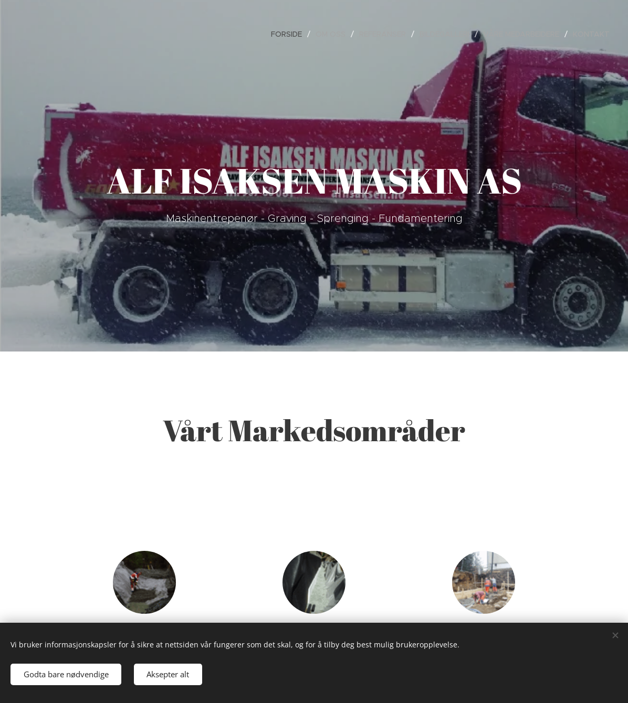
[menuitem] (289, 34)
